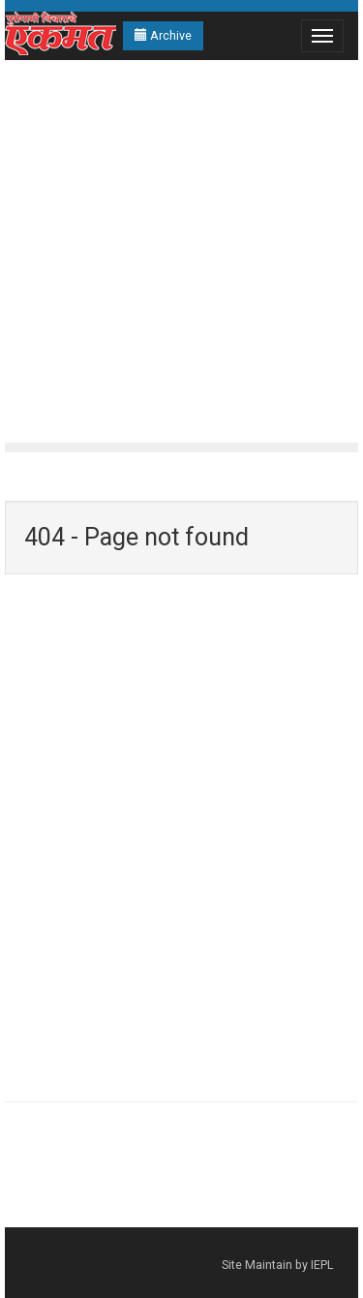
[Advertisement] (181, 251)
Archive (163, 35)
